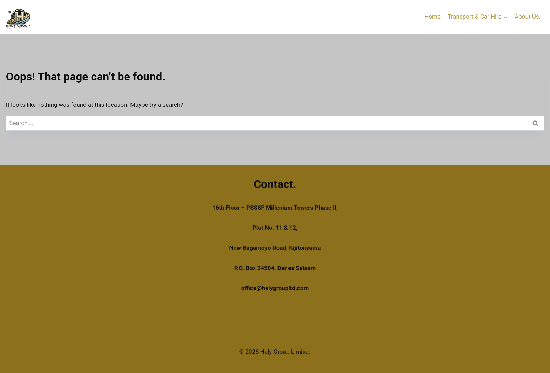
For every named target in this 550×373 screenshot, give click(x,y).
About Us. (528, 16)
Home (432, 16)
